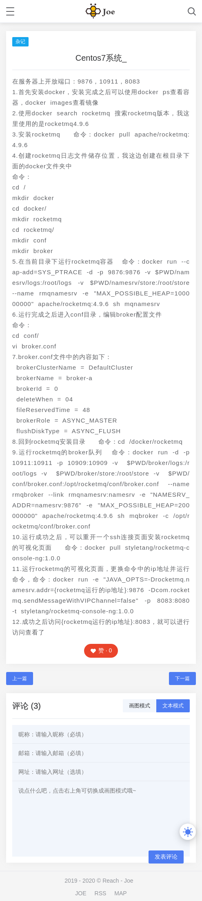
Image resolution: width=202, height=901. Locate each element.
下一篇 (182, 678)
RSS (101, 893)
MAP (120, 893)
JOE (80, 893)
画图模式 (139, 706)
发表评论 (166, 856)
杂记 (20, 41)
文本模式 (173, 706)
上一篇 (19, 678)
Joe (128, 880)
